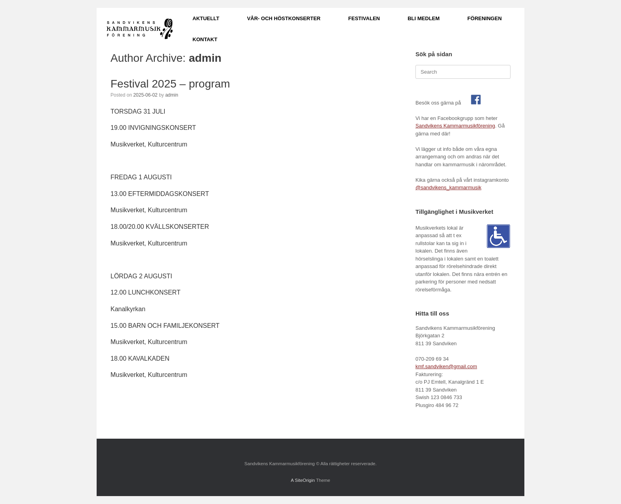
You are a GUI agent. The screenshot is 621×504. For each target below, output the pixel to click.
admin (205, 58)
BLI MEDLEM (424, 18)
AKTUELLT (205, 18)
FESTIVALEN (364, 18)
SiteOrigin (305, 480)
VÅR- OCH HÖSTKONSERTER (284, 18)
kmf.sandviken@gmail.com (446, 366)
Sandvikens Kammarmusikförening (455, 126)
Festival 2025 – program (170, 84)
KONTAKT (204, 39)
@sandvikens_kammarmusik (448, 187)
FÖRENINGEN (484, 18)
